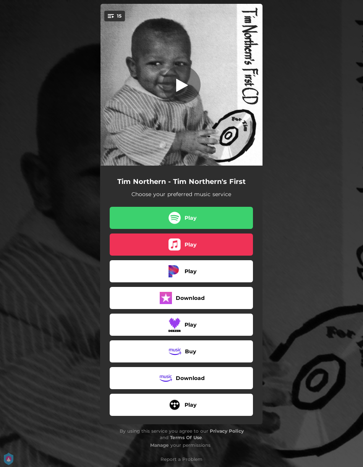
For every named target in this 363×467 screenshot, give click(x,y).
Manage (159, 445)
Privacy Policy (227, 431)
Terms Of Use (186, 437)
